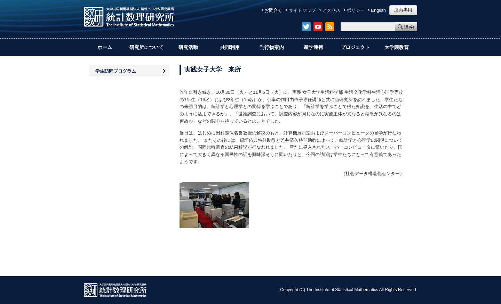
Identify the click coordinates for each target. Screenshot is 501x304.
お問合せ (273, 10)
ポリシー (356, 10)
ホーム (104, 47)
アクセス (331, 10)
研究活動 (188, 47)
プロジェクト (355, 47)
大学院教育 (396, 47)
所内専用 (403, 10)
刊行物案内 (272, 47)
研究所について (146, 47)
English (378, 10)
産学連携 (313, 47)
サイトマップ (302, 10)
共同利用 (230, 47)
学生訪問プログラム (115, 71)
